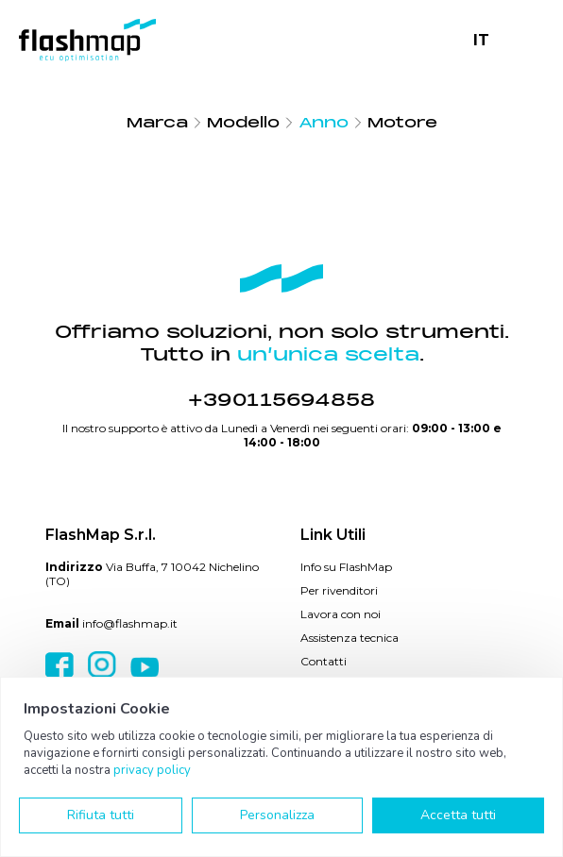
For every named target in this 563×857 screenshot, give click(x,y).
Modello (243, 122)
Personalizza (277, 815)
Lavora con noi (340, 614)
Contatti (323, 661)
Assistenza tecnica (349, 637)
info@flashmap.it (130, 623)
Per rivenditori (339, 590)
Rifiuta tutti (100, 815)
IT (481, 40)
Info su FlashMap (346, 567)
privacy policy (152, 770)
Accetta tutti (458, 815)
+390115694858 (281, 400)
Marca (157, 122)
